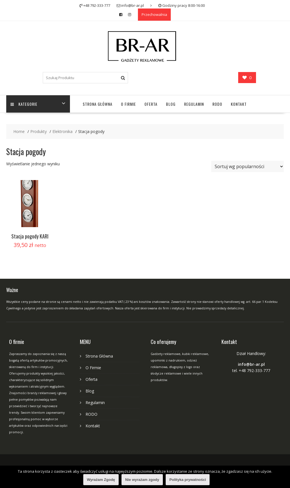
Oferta (150, 104)
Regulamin (194, 104)
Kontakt (239, 104)
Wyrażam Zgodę (101, 480)
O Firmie (128, 104)
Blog (171, 104)
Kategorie (23, 104)
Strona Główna (97, 104)
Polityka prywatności (187, 480)
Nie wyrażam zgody (142, 480)
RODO (217, 104)
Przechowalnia (154, 14)
